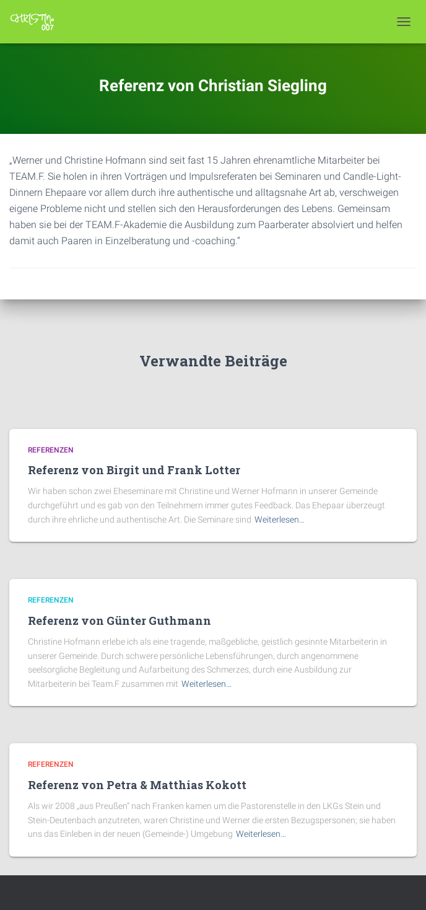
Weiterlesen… (279, 519)
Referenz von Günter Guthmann (119, 620)
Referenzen (51, 450)
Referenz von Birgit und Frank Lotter (134, 469)
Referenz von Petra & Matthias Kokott (137, 784)
